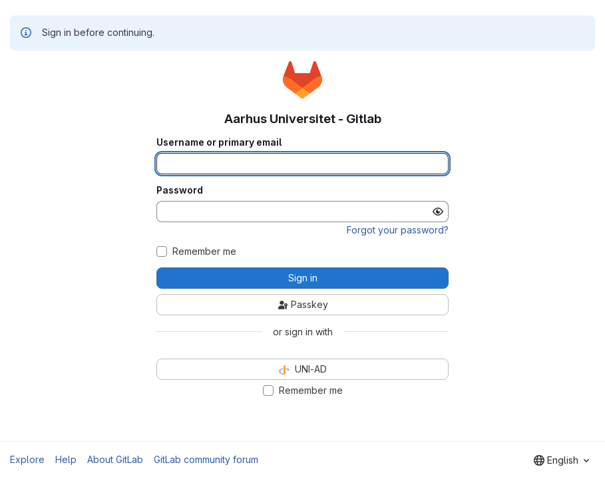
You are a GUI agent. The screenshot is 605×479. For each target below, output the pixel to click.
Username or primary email (219, 142)
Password (179, 190)
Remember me (204, 251)
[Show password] (438, 211)
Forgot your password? (398, 230)
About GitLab (115, 459)
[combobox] (561, 460)
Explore (27, 459)
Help (66, 459)
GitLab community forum (206, 459)
